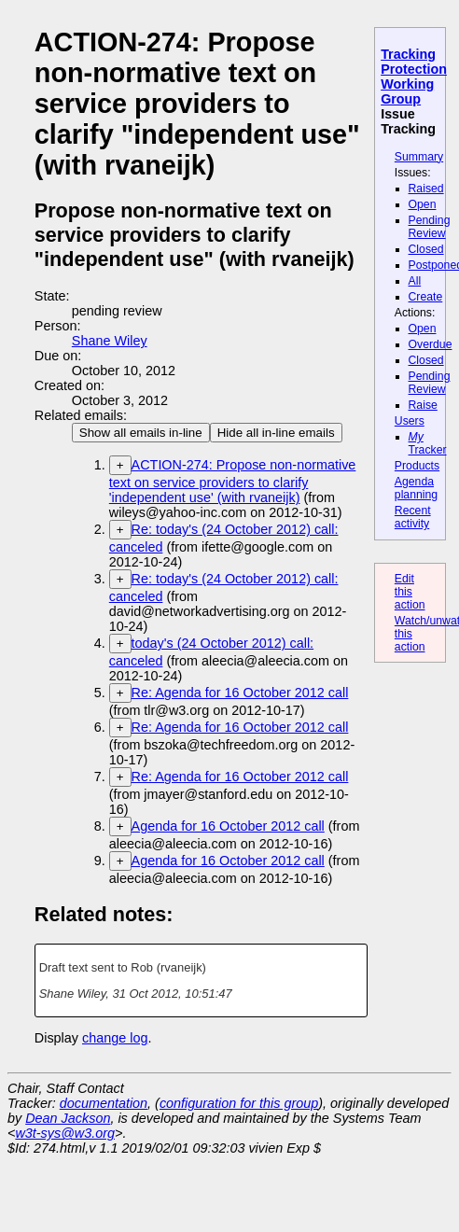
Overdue (430, 344)
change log (114, 1037)
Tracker (428, 443)
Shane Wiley (109, 340)
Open (423, 204)
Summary (419, 156)
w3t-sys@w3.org (65, 1133)
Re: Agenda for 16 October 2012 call (240, 692)
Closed (426, 249)
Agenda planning (416, 488)
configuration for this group (239, 1103)
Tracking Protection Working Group (414, 76)
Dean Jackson (67, 1118)
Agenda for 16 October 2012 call (228, 826)
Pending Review (430, 227)
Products (417, 465)
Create (426, 296)
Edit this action (410, 591)
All (415, 280)
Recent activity (413, 517)
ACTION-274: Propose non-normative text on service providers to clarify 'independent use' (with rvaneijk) (232, 481)
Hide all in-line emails (276, 433)
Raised (426, 188)
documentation (103, 1103)
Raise (423, 405)
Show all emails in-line (140, 433)
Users (409, 420)
